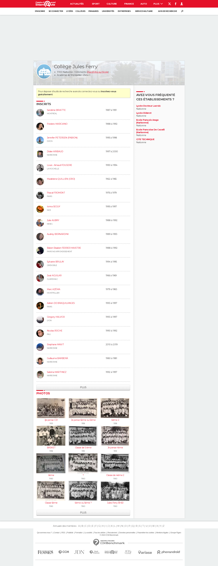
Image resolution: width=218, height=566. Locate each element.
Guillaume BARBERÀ (57, 358)
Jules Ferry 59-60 (115, 502)
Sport (95, 3)
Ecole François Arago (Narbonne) (147, 121)
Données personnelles (127, 533)
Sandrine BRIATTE (56, 110)
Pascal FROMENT (56, 192)
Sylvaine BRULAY (55, 261)
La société (88, 533)
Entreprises (124, 11)
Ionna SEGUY (53, 206)
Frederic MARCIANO (57, 124)
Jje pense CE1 (51, 420)
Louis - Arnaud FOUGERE (59, 165)
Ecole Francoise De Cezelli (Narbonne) (150, 131)
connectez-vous (89, 91)
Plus (158, 3)
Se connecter (56, 11)
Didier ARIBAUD (55, 151)
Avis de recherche (167, 11)
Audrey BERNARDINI (58, 234)
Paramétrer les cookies (145, 533)
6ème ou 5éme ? (83, 502)
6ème (51, 475)
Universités (108, 11)
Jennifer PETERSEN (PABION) (62, 137)
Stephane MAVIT (55, 344)
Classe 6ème (51, 502)
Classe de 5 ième (83, 447)
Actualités (77, 3)
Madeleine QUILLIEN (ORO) (61, 179)
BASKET (51, 447)
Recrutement (112, 533)
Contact (56, 533)
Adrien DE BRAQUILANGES (61, 303)
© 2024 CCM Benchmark (109, 535)
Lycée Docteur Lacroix (148, 106)
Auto (143, 3)
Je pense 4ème (115, 447)
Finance (129, 3)
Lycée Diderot (144, 113)
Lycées (69, 11)
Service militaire (143, 11)
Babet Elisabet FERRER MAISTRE (64, 248)
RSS (63, 533)
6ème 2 (115, 420)
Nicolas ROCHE (54, 330)
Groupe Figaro (175, 533)
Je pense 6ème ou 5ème (83, 420)
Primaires (93, 11)
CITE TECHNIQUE (145, 139)
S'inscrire (40, 11)
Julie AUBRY (53, 220)
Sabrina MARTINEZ (56, 372)
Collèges (80, 11)
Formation (79, 533)
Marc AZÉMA (53, 289)
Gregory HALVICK (56, 317)
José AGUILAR (54, 275)
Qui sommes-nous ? (44, 533)
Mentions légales (162, 533)
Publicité (70, 533)
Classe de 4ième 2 (115, 475)
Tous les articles (100, 533)
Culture (112, 3)
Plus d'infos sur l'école (97, 72)
